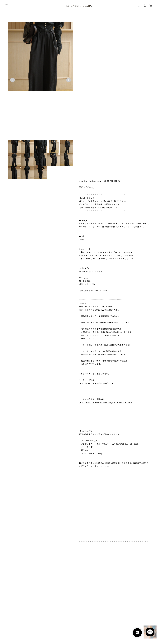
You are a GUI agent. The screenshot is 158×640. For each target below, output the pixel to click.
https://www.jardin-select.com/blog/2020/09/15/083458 (105, 245)
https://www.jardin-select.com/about (96, 226)
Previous (12, 81)
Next (67, 81)
